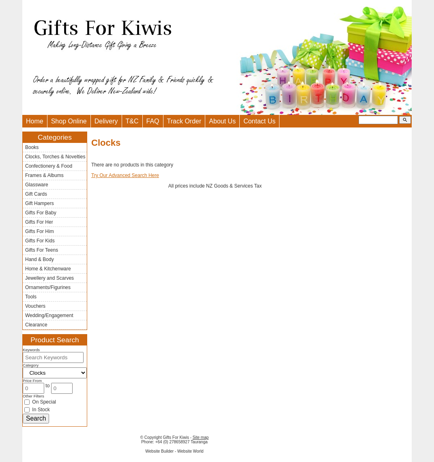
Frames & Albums (44, 175)
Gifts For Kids (40, 241)
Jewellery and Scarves (49, 278)
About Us (222, 121)
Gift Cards (36, 194)
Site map (200, 437)
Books (32, 147)
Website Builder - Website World (174, 451)
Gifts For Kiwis (176, 437)
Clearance (36, 325)
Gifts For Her (39, 222)
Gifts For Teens (41, 250)
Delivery (106, 121)
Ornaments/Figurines (48, 287)
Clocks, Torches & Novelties (55, 157)
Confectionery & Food (48, 166)
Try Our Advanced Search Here (125, 175)
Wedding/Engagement (49, 315)
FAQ (152, 121)
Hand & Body (39, 259)
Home (34, 121)
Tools (31, 297)
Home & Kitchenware (48, 269)
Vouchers (35, 306)
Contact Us (259, 121)
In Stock (37, 409)
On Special (40, 402)
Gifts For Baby (40, 213)
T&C (132, 121)
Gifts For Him (39, 231)
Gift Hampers (39, 203)
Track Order (184, 121)
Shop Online (69, 121)
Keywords (31, 350)
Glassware (36, 185)
